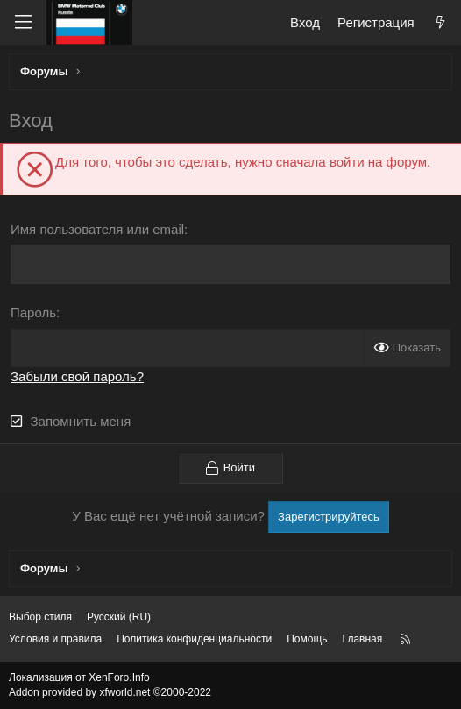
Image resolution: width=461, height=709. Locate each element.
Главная (363, 639)
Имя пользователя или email (97, 229)
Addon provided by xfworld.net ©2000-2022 (110, 692)
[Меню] (23, 22)
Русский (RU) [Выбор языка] (119, 617)
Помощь (307, 639)
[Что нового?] (440, 22)
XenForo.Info (119, 677)
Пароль (33, 312)
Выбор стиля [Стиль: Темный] (40, 617)
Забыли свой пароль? (77, 376)
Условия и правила (55, 639)
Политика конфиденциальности (194, 639)
